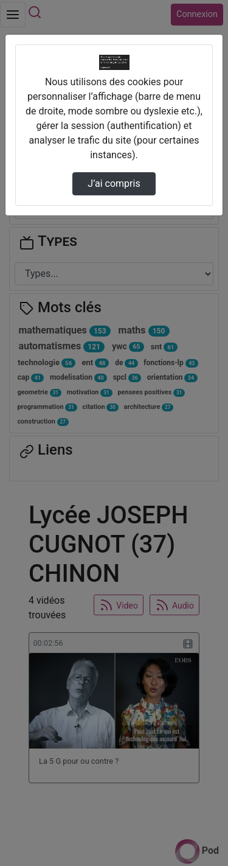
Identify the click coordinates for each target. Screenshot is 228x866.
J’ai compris (114, 183)
